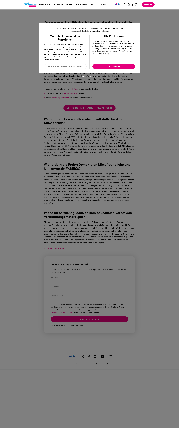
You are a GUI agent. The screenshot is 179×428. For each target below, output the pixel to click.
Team (93, 5)
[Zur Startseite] (30, 4)
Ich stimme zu (114, 66)
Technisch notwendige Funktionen (65, 66)
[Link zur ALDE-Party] (117, 4)
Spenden (148, 4)
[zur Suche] (125, 4)
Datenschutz (85, 76)
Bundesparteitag (63, 4)
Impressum (94, 76)
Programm (81, 5)
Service (104, 5)
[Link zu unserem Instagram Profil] (136, 4)
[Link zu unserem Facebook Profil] (132, 4)
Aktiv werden (43, 5)
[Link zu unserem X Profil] (129, 4)
